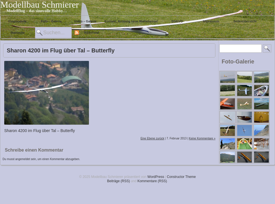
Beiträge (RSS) (118, 181)
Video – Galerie (85, 21)
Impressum (211, 21)
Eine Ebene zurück (152, 138)
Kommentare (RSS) (152, 181)
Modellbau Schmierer (39, 4)
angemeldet (22, 159)
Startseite (17, 32)
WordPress (155, 177)
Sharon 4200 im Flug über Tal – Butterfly (61, 50)
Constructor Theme (181, 177)
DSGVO (177, 21)
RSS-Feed (91, 32)
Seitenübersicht (245, 21)
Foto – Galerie (51, 21)
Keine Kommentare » (202, 138)
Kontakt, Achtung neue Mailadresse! (131, 21)
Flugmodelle (17, 21)
